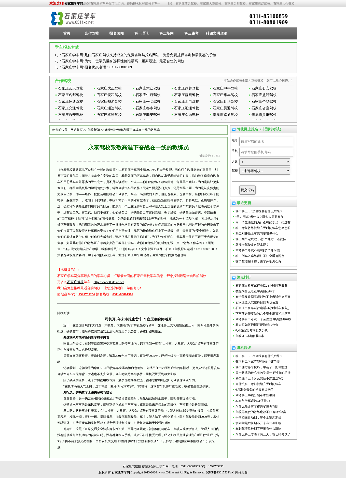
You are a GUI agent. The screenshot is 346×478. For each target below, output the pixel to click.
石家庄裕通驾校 (109, 101)
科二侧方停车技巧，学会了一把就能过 (261, 367)
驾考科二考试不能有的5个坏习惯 (258, 250)
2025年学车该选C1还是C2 (253, 401)
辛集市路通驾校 (225, 115)
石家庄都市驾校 (147, 108)
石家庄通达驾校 (109, 108)
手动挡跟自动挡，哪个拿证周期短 (258, 417)
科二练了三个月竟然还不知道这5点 (259, 378)
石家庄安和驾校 (109, 95)
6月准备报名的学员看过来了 (255, 389)
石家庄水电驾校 (186, 101)
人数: (235, 161)
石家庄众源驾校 (186, 115)
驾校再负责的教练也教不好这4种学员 (261, 412)
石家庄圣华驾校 (264, 101)
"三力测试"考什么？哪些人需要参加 (260, 217)
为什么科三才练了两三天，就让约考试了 (263, 434)
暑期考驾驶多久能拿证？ (252, 244)
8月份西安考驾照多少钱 (252, 330)
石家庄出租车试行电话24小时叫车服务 (261, 285)
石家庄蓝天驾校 (70, 88)
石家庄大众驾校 (147, 88)
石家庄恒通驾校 (70, 101)
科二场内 (166, 33)
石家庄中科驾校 (225, 88)
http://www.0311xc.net (109, 282)
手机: (235, 151)
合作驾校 (92, 33)
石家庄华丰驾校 (225, 95)
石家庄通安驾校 (70, 115)
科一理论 (141, 33)
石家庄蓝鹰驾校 (186, 95)
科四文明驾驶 (216, 33)
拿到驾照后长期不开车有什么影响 (258, 423)
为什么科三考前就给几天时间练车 (258, 384)
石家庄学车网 (74, 3)
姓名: (235, 140)
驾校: (235, 170)
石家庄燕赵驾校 (186, 88)
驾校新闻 (94, 130)
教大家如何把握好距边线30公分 (257, 325)
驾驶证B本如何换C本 (250, 336)
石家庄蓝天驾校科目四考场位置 (257, 302)
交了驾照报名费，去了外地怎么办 (258, 261)
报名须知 (116, 33)
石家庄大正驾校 (109, 88)
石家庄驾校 (75, 282)
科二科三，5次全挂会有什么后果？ (259, 211)
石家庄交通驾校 (70, 108)
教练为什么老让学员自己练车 (255, 291)
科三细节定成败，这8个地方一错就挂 (261, 239)
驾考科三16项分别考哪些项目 (255, 395)
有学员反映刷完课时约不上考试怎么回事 (263, 297)
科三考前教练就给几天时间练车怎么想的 (263, 228)
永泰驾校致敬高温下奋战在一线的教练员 (132, 130)
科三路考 (191, 33)
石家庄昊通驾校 (225, 108)
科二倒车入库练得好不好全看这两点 (260, 256)
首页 (66, 33)
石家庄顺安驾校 (147, 115)
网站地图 (241, 472)
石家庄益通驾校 (264, 95)
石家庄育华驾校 (225, 101)
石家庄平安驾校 (147, 101)
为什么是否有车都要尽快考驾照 (257, 406)
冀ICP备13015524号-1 (220, 472)
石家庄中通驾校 (147, 95)
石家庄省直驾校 (264, 108)
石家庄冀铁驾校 (109, 115)
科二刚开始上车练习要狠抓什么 (257, 233)
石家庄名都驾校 (70, 95)
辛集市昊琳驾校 (264, 115)
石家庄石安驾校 (264, 88)
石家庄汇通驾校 (186, 108)
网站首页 (77, 130)
